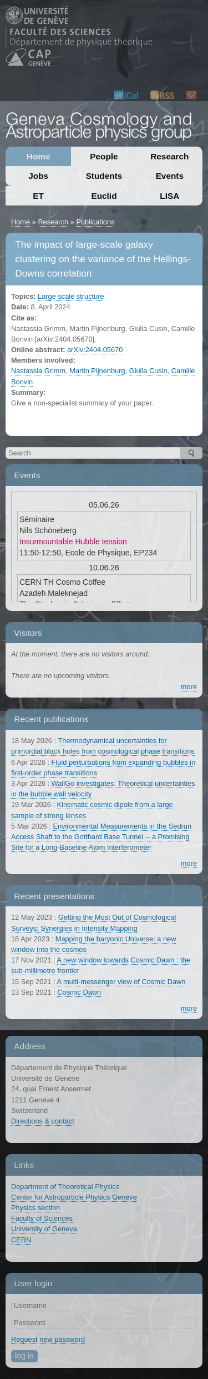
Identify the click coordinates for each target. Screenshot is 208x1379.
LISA (169, 195)
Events (170, 175)
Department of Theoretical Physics (65, 1186)
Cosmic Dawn (79, 992)
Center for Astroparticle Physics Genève (74, 1197)
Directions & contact (42, 1121)
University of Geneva (44, 1229)
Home (38, 156)
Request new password (48, 1339)
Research (169, 156)
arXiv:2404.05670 (95, 349)
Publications (95, 222)
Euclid (103, 195)
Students (104, 175)
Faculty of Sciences (42, 1218)
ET (38, 195)
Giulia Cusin (148, 371)
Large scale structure (71, 296)
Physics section (35, 1208)
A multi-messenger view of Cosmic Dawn (121, 981)
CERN (21, 1240)
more (189, 687)
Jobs (38, 175)
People (104, 156)
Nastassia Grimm (38, 371)
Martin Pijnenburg (97, 371)
